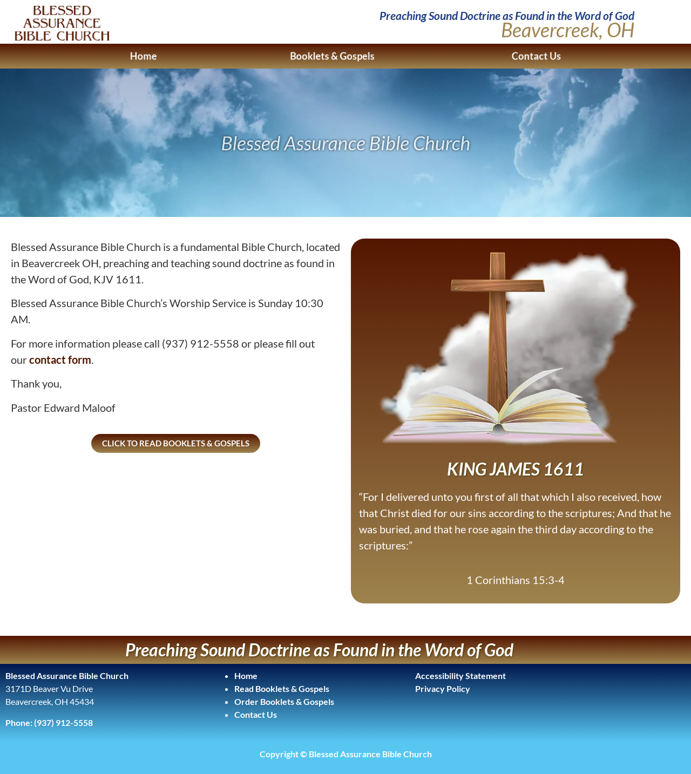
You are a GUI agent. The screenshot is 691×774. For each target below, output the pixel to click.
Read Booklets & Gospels (281, 688)
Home (179, 56)
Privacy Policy (442, 688)
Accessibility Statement (460, 675)
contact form (60, 359)
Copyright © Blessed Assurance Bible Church (346, 754)
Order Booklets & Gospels (284, 701)
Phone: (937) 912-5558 (49, 722)
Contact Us (502, 56)
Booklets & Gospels (336, 56)
